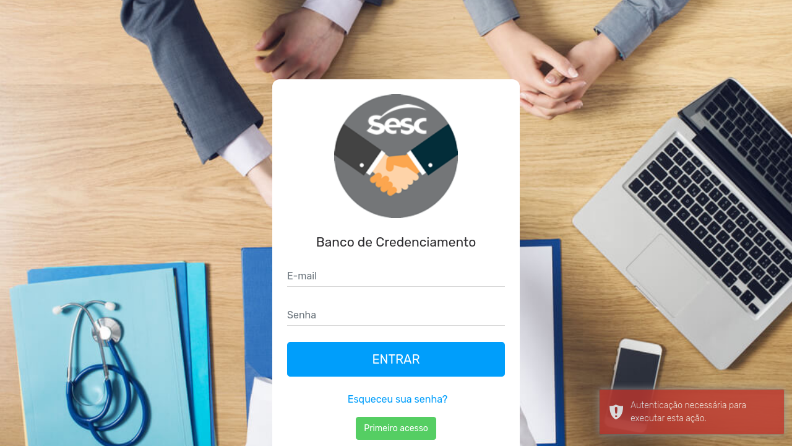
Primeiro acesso (396, 428)
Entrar (396, 359)
